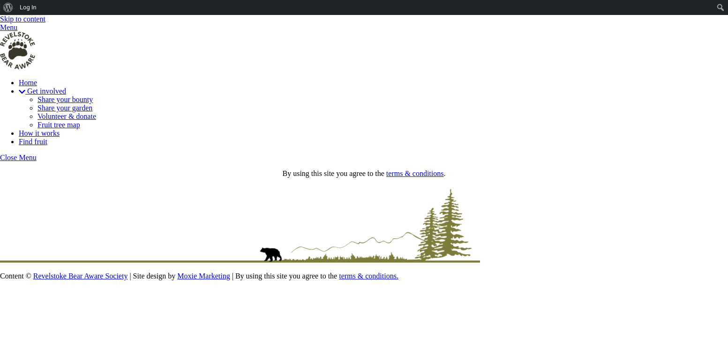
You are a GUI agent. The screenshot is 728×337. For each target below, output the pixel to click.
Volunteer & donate (67, 116)
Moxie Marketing (203, 276)
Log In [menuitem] (28, 7)
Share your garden (65, 108)
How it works (39, 133)
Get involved (42, 91)
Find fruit (33, 142)
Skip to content (22, 19)
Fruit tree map (59, 125)
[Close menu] (18, 157)
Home (28, 83)
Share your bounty (65, 99)
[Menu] (8, 27)
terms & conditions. (368, 276)
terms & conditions (415, 173)
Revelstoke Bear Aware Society (80, 276)
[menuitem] (8, 7)
